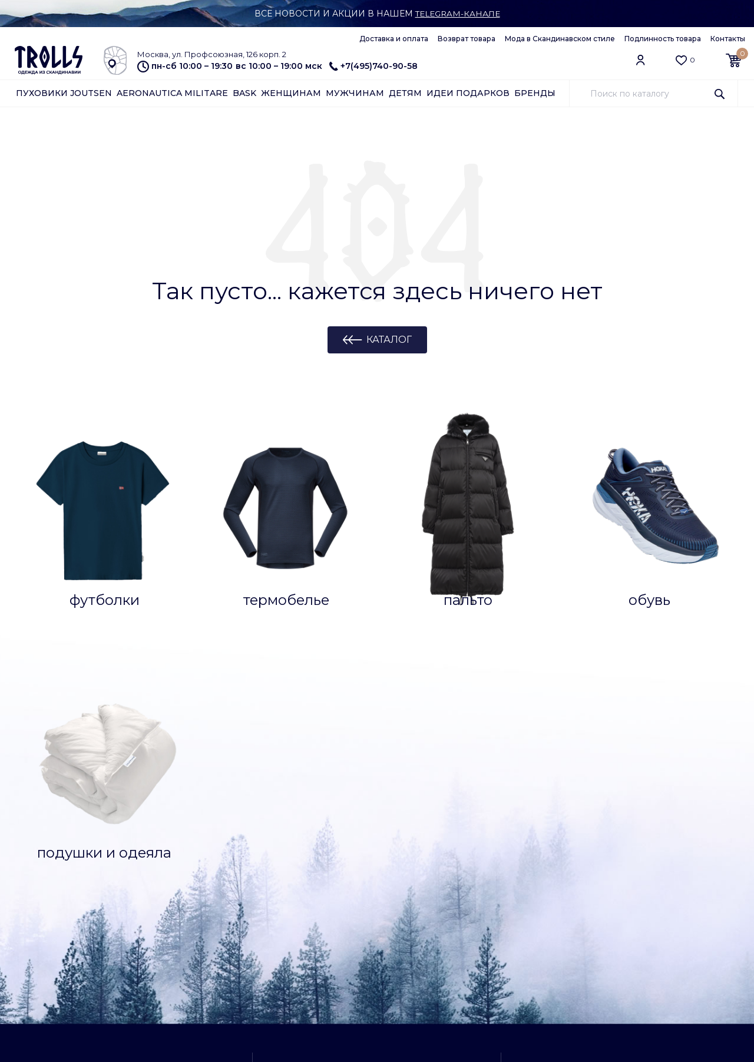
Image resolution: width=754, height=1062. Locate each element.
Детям (405, 93)
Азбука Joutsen (47, 948)
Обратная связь (48, 992)
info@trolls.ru (585, 949)
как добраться (373, 923)
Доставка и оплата (393, 38)
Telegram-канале (457, 13)
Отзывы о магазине (165, 842)
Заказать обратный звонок (613, 798)
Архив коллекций (162, 886)
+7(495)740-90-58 (373, 66)
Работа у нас (153, 963)
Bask (244, 93)
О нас (137, 948)
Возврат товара (466, 38)
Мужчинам (355, 93)
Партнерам (38, 963)
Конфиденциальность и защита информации (175, 997)
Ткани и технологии (56, 842)
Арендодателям (49, 977)
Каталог (389, 339)
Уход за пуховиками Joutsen (57, 861)
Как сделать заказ (53, 827)
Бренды (534, 93)
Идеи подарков (468, 93)
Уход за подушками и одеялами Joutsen (61, 885)
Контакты (727, 38)
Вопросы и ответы (53, 813)
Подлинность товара (662, 38)
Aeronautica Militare (172, 93)
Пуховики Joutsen (64, 93)
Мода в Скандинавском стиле (560, 38)
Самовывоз (585, 828)
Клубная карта (156, 827)
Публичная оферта (165, 977)
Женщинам (291, 93)
